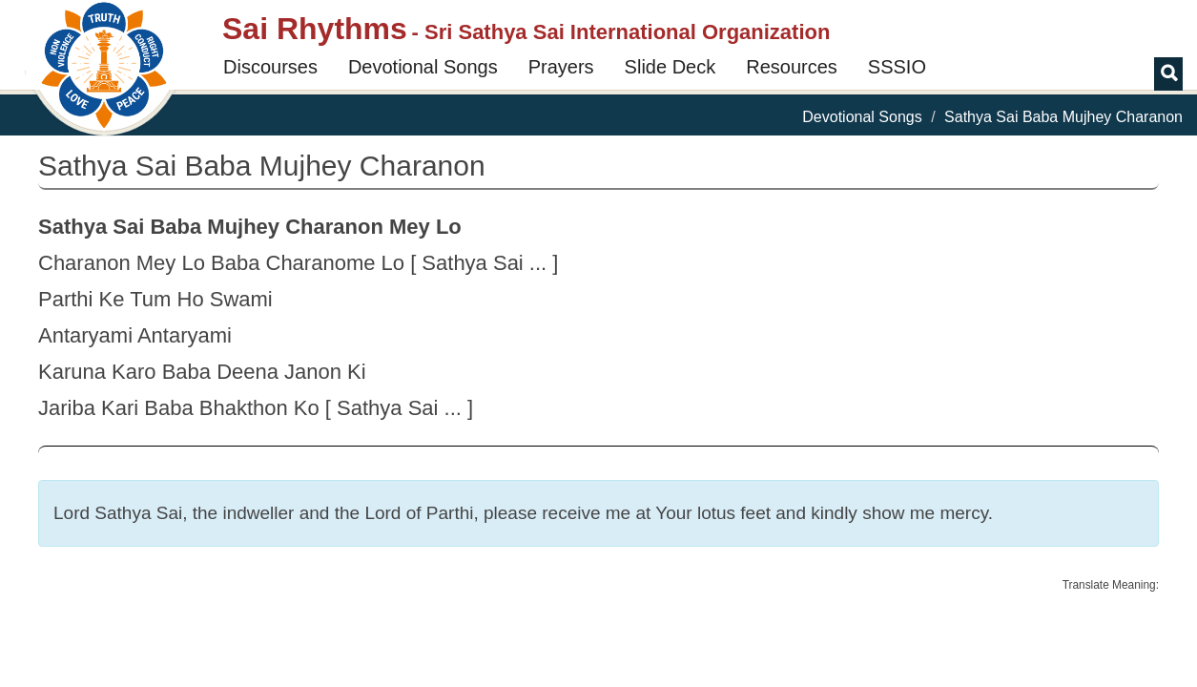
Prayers (561, 66)
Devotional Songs (423, 66)
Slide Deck (670, 66)
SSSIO (897, 66)
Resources (791, 66)
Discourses (270, 66)
